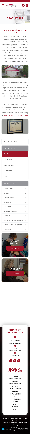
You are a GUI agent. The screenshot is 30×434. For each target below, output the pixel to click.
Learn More (15, 248)
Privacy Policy (23, 423)
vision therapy (8, 189)
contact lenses (9, 198)
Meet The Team (9, 165)
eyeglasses (7, 202)
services (6, 193)
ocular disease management (13, 225)
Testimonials (8, 171)
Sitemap (15, 425)
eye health (7, 207)
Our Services (8, 159)
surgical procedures (10, 211)
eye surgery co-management (13, 220)
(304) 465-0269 (15, 350)
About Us (7, 154)
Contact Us (7, 176)
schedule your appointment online (16, 115)
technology (7, 229)
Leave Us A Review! (15, 1)
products (7, 216)
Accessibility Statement (10, 423)
